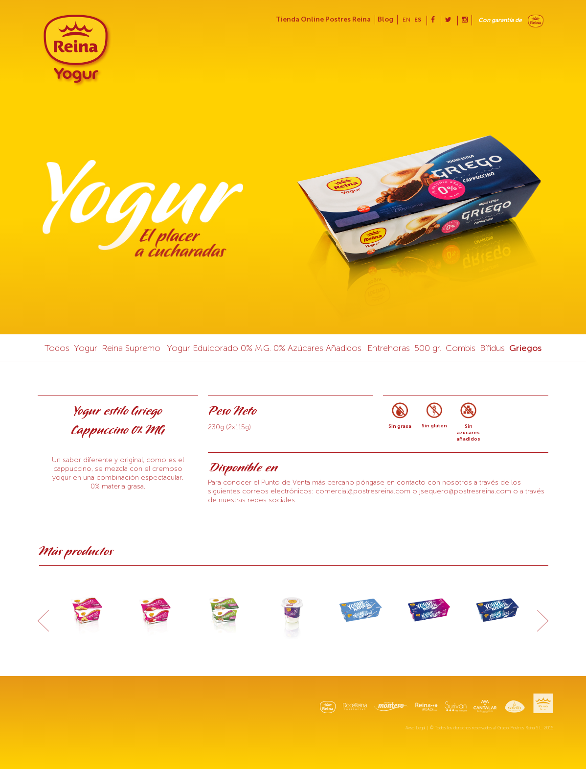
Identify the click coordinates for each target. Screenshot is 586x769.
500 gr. (427, 348)
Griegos (525, 348)
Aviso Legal (416, 727)
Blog (385, 19)
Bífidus (492, 348)
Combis (460, 348)
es (417, 20)
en (406, 20)
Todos (57, 348)
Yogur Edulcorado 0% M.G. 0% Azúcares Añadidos (264, 348)
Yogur (85, 348)
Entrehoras (388, 348)
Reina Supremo (131, 348)
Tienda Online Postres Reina (323, 19)
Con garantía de (500, 20)
